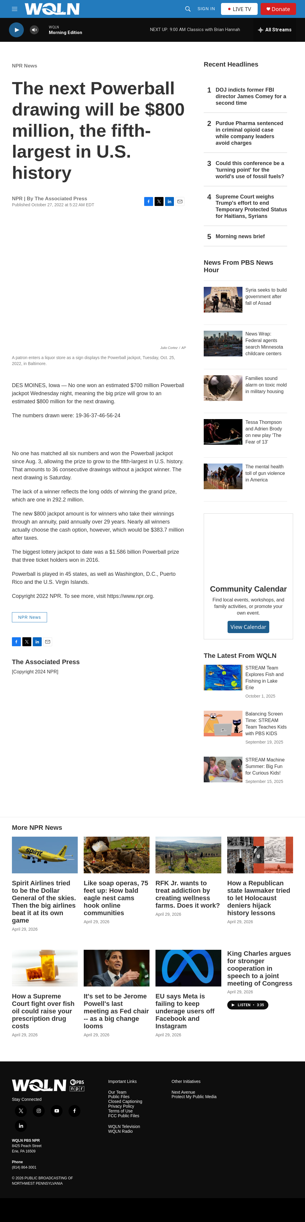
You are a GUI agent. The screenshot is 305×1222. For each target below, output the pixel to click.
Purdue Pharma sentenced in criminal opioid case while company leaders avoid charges (249, 133)
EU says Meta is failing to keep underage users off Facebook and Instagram (184, 1011)
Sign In (206, 8)
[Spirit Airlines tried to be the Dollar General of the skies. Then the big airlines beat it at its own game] (45, 855)
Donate (281, 9)
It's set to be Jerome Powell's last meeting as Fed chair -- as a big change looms (116, 1011)
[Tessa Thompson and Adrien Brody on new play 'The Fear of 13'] (223, 432)
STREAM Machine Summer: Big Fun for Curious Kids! (265, 766)
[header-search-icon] (188, 9)
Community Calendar (248, 588)
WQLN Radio (120, 1131)
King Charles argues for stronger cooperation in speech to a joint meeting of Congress (259, 968)
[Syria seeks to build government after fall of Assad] (223, 300)
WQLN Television (124, 1126)
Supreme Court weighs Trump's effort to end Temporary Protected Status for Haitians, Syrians (251, 206)
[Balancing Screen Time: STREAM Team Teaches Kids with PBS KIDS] (223, 723)
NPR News (24, 66)
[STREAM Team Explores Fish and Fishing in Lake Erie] (223, 677)
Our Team (117, 1092)
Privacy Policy (121, 1106)
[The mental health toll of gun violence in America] (223, 476)
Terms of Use (120, 1111)
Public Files (119, 1097)
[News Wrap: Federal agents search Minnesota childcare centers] (223, 343)
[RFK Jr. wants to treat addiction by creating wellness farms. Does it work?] (188, 855)
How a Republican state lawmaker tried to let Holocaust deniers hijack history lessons (258, 898)
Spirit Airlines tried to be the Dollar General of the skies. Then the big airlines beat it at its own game (44, 901)
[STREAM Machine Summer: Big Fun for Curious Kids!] (223, 769)
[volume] (34, 30)
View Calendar (248, 626)
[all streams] (274, 30)
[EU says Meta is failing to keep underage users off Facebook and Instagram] (188, 968)
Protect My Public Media (194, 1097)
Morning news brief (240, 236)
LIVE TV (239, 9)
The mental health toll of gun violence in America (265, 473)
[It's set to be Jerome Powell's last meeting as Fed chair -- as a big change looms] (117, 968)
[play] (16, 30)
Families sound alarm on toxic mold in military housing (266, 385)
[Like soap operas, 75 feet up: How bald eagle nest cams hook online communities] (117, 855)
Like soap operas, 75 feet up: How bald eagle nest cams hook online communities (116, 898)
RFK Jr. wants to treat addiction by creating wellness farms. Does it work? (187, 894)
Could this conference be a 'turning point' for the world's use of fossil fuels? (250, 169)
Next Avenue (183, 1092)
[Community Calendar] (248, 545)
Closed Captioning (125, 1101)
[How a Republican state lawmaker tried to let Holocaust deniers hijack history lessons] (260, 855)
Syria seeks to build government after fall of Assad (266, 296)
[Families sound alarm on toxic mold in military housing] (223, 388)
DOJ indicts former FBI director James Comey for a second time (251, 96)
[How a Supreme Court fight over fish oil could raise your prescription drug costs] (45, 968)
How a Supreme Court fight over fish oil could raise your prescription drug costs (43, 1011)
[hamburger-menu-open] (14, 9)
